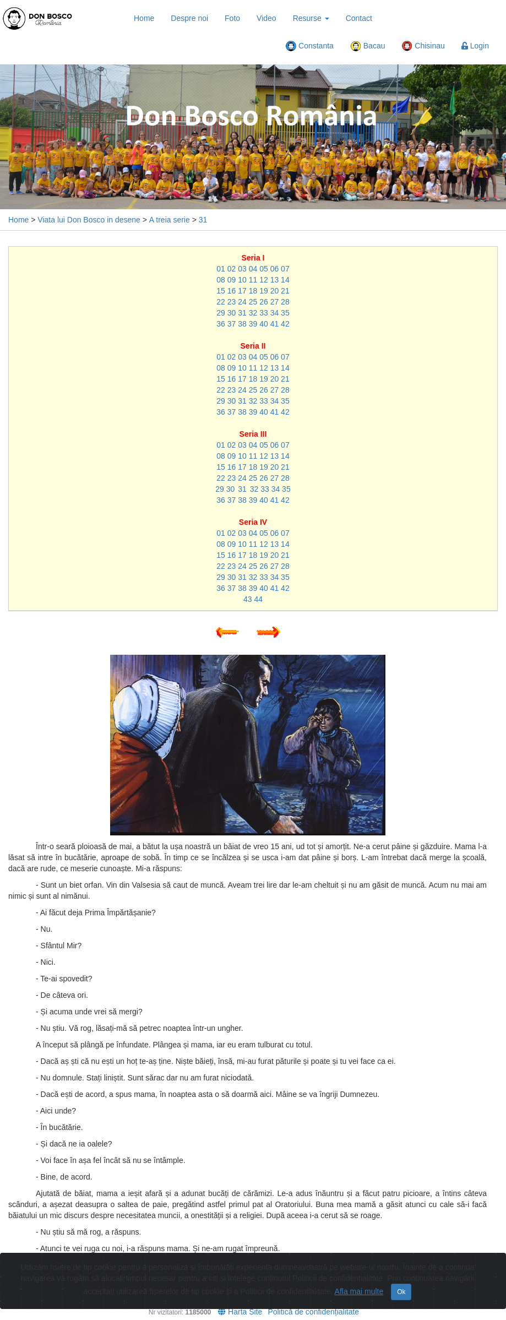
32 (253, 312)
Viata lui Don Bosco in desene (88, 219)
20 (274, 290)
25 (253, 301)
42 (285, 323)
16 (231, 290)
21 (285, 290)
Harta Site (240, 1311)
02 (231, 268)
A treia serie (169, 219)
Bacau (367, 46)
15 (220, 290)
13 (274, 279)
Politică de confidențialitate (313, 1311)
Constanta (309, 46)
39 (253, 323)
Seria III (253, 434)
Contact (359, 18)
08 (220, 279)
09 (231, 279)
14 (285, 279)
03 (242, 268)
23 (231, 301)
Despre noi (189, 18)
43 (247, 599)
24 (242, 301)
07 (285, 268)
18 (253, 290)
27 (274, 301)
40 (263, 323)
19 (263, 290)
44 (258, 599)
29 (220, 312)
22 (220, 301)
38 (242, 323)
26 (263, 301)
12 (263, 279)
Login (475, 45)
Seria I (252, 257)
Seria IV (253, 522)
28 (285, 301)
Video (266, 18)
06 (274, 268)
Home (144, 18)
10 (242, 279)
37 (231, 323)
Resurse (311, 18)
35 (285, 312)
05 (263, 268)
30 (231, 312)
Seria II (253, 345)
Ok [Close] (401, 1292)
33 (263, 312)
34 (274, 312)
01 (220, 268)
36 (220, 323)
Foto (232, 18)
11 (253, 279)
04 (253, 268)
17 (242, 290)
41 (274, 323)
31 (203, 219)
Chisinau (422, 46)
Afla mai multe (359, 1291)
